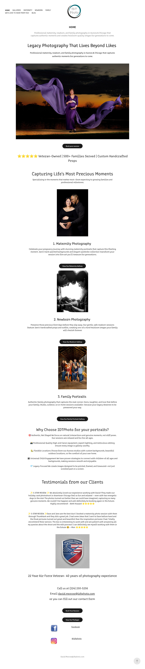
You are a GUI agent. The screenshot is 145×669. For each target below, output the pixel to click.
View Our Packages (72, 620)
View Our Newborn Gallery (72, 342)
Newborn (39, 10)
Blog (34, 13)
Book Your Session (72, 611)
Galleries (16, 10)
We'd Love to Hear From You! (17, 13)
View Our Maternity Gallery (72, 266)
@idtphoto (77, 638)
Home (7, 10)
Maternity (28, 10)
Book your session (72, 146)
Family (48, 10)
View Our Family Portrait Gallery (72, 419)
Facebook (75, 626)
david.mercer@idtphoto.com (76, 593)
